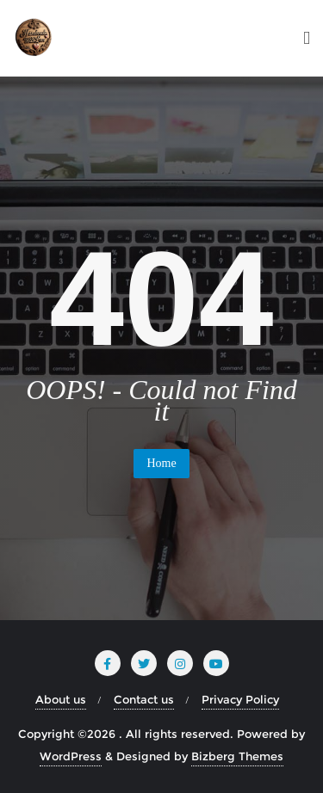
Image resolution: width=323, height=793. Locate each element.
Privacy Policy (240, 699)
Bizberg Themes (237, 756)
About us (60, 699)
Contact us (144, 699)
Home (161, 463)
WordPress (71, 756)
